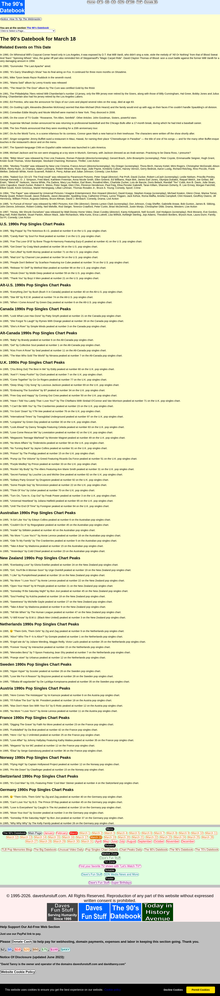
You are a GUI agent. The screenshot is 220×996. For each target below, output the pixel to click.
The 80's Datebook (155, 849)
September (145, 841)
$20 (26, 949)
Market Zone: (110, 853)
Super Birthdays (121, 882)
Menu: (110, 829)
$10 (17, 949)
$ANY (65, 949)
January (49, 833)
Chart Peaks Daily (131, 849)
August (131, 841)
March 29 (59, 841)
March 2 (97, 833)
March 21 (138, 837)
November (172, 841)
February (61, 833)
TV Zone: (110, 862)
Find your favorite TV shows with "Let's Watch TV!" (110, 866)
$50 (35, 949)
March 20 (124, 837)
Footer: (110, 878)
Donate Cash (21, 941)
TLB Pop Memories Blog (16, 849)
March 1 (85, 833)
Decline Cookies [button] (173, 989)
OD (113, 2)
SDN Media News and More (121, 874)
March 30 (73, 841)
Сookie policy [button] (112, 989)
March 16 (68, 837)
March (73, 833)
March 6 (147, 833)
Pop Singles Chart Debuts (101, 849)
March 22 (152, 837)
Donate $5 (151, 2)
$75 (44, 949)
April (98, 841)
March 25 (194, 837)
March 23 (166, 837)
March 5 (135, 833)
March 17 (82, 837)
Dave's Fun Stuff (110, 857)
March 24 (179, 837)
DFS (100, 2)
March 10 (197, 833)
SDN (121, 2)
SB (107, 2)
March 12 (12, 837)
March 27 (31, 841)
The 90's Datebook (38, 27)
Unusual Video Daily (70, 849)
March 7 (159, 833)
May (106, 841)
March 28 (45, 841)
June (114, 841)
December (188, 841)
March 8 (172, 833)
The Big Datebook (45, 849)
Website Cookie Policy (18, 972)
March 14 (40, 837)
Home (91, 2)
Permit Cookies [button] (201, 989)
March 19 (110, 837)
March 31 (87, 841)
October (159, 841)
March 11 (211, 833)
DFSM (130, 2)
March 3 (110, 833)
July (122, 841)
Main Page (35, 833)
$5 (10, 949)
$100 (54, 949)
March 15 (54, 837)
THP (139, 2)
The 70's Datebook (206, 849)
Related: (110, 845)
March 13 (26, 837)
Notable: (110, 870)
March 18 (96, 837)
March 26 (207, 837)
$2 (2, 949)
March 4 (122, 833)
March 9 (184, 833)
